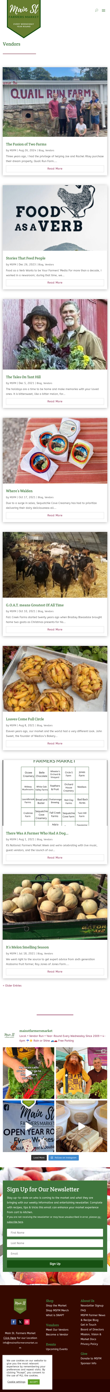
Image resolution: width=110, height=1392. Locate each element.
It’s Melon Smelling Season (27, 947)
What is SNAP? (55, 1315)
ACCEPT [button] (34, 1382)
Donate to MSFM (91, 1358)
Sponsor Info (88, 1363)
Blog (41, 150)
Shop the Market (56, 1305)
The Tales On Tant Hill (23, 377)
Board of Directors (92, 1329)
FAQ (83, 1310)
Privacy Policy (89, 1344)
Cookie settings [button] (16, 1382)
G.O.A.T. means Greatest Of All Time (35, 605)
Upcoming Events (57, 1349)
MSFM (13, 150)
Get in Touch (88, 1324)
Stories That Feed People (25, 258)
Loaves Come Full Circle (25, 719)
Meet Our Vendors (57, 1329)
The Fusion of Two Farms (26, 144)
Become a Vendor (57, 1334)
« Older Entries (12, 985)
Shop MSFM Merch (57, 1310)
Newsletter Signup (92, 1305)
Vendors (49, 150)
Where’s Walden (19, 491)
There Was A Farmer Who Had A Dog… (37, 833)
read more (55, 168)
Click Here (9, 1338)
